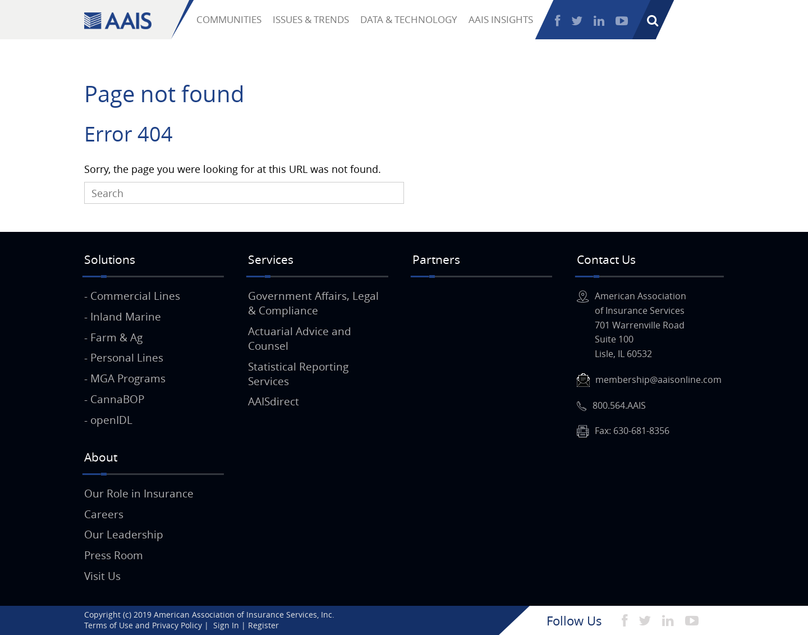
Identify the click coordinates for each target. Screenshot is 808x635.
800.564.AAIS (619, 405)
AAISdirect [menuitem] (273, 401)
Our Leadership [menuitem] (123, 534)
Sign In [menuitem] (226, 625)
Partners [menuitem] (436, 259)
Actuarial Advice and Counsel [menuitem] (299, 338)
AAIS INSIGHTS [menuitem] (501, 19)
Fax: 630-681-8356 (632, 430)
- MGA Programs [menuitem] (125, 378)
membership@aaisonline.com (658, 379)
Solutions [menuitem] (109, 259)
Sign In (730, 21)
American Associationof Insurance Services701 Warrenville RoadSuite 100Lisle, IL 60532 (640, 325)
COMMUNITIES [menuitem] (228, 19)
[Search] (244, 193)
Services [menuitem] (270, 259)
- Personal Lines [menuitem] (123, 357)
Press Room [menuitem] (113, 555)
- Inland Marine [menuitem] (122, 316)
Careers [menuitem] (103, 514)
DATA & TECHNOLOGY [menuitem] (408, 19)
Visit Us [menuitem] (102, 576)
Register (780, 21)
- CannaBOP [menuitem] (114, 399)
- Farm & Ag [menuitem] (113, 337)
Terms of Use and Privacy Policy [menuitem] (143, 625)
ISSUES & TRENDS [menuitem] (311, 19)
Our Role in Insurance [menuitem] (139, 493)
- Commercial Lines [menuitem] (132, 296)
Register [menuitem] (263, 625)
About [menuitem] (100, 457)
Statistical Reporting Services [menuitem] (298, 374)
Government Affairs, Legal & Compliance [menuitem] (313, 303)
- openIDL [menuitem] (108, 420)
